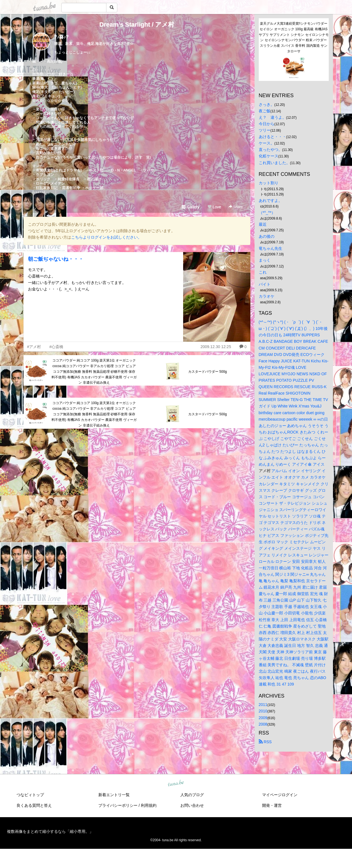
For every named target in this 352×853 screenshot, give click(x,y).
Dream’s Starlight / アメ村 (136, 24)
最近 (263, 224)
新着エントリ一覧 (114, 795)
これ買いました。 (274, 162)
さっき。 (266, 104)
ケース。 (266, 143)
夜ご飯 (265, 111)
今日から (266, 124)
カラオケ (266, 296)
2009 (263, 718)
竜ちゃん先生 (270, 248)
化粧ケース (268, 156)
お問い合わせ (192, 805)
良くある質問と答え (34, 805)
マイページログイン (279, 795)
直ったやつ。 (270, 149)
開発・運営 (272, 805)
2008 (263, 724)
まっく (265, 260)
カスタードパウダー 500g (207, 372)
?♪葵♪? (61, 36)
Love (214, 207)
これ (263, 272)
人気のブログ (192, 795)
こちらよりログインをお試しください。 (106, 237)
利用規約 (149, 805)
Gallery (190, 207)
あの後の (266, 236)
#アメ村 (34, 346)
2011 (263, 704)
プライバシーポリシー (117, 805)
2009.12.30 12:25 (216, 346)
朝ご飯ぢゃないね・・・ (55, 259)
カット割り (268, 183)
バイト (265, 284)
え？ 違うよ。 (272, 117)
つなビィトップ (30, 795)
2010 (263, 711)
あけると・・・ (272, 136)
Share (236, 207)
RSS (265, 742)
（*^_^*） (267, 212)
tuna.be (176, 783)
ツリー (265, 130)
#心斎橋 (56, 346)
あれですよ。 (270, 200)
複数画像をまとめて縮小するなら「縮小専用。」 (50, 831)
